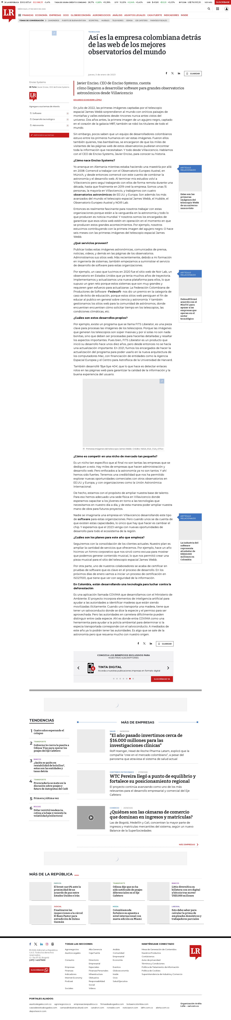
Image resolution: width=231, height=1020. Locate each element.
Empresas (69, 967)
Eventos (117, 967)
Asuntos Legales (72, 953)
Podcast (69, 981)
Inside (115, 974)
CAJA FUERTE (154, 15)
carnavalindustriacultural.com (74, 1007)
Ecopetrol (94, 21)
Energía (57, 883)
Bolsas (37, 807)
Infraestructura (96, 974)
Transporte (40, 742)
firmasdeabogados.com (112, 1004)
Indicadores (70, 974)
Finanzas (69, 970)
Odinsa (129, 21)
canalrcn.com (97, 1007)
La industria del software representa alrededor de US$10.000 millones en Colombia (189, 551)
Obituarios (94, 978)
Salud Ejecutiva (120, 981)
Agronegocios (72, 949)
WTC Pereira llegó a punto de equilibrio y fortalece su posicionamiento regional (153, 779)
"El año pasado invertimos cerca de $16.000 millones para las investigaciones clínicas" (146, 740)
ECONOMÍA (41, 15)
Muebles (105, 21)
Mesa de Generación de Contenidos (159, 949)
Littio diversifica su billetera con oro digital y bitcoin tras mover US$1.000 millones (186, 891)
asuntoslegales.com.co (40, 1004)
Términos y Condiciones (153, 963)
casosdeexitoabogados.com (43, 1007)
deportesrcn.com (37, 1011)
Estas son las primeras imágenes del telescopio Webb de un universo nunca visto (189, 201)
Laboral (176, 906)
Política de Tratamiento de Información (160, 967)
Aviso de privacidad (151, 960)
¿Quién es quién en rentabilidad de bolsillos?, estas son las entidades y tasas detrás (49, 767)
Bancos (37, 759)
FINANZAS (27, 15)
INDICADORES (171, 15)
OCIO (66, 15)
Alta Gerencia (95, 949)
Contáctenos (148, 956)
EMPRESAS (55, 15)
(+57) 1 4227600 (37, 960)
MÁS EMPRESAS (187, 844)
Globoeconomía (121, 970)
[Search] (209, 8)
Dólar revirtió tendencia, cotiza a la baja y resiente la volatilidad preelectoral (50, 813)
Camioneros (53, 21)
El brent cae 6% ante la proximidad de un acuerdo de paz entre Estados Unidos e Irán (67, 891)
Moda (115, 906)
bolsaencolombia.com (137, 1004)
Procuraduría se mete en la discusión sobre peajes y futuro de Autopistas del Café (51, 786)
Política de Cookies (151, 970)
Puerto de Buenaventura (74, 21)
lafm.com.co (147, 1007)
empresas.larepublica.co (86, 1004)
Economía (118, 960)
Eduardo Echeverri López (88, 100)
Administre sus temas (42, 135)
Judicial (57, 906)
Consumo (69, 960)
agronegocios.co (62, 1004)
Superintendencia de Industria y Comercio (162, 974)
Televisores (117, 21)
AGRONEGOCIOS (101, 15)
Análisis (116, 949)
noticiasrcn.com (130, 1007)
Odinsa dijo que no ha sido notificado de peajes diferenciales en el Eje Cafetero (127, 891)
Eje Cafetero (141, 21)
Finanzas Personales (98, 970)
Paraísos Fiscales (158, 21)
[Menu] (20, 15)
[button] (77, 668)
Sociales (69, 988)
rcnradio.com (113, 1007)
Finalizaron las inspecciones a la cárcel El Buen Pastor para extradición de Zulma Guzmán (68, 916)
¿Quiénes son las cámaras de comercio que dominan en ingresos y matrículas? (151, 814)
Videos (92, 988)
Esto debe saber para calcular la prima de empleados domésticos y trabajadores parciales (186, 914)
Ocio (115, 978)
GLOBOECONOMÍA (81, 15)
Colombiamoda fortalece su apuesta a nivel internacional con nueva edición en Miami (127, 914)
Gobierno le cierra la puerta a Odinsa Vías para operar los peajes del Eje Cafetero (51, 748)
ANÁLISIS (117, 15)
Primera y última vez (46, 798)
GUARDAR (193, 73)
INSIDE (184, 15)
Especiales (94, 967)
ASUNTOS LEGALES (134, 15)
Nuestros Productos (151, 953)
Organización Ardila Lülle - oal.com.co (191, 1004)
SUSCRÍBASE (223, 2)
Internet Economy (73, 978)
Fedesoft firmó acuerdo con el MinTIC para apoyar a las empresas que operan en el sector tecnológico (188, 309)
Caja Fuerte (94, 953)
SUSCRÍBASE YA (162, 679)
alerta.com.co (162, 1007)
